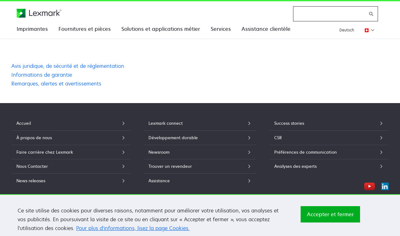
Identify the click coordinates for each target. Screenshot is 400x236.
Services (221, 28)
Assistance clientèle (266, 28)
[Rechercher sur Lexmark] (371, 14)
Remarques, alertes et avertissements (56, 83)
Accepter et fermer (330, 219)
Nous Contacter (71, 166)
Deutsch (346, 30)
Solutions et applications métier (160, 28)
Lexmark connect (200, 123)
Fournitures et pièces (84, 28)
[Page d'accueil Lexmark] (39, 13)
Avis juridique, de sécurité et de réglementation (67, 66)
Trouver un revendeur (200, 166)
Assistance (200, 181)
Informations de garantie (41, 74)
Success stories (329, 123)
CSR (329, 137)
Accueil (71, 123)
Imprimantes (32, 28)
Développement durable (200, 137)
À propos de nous (71, 137)
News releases (71, 181)
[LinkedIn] (385, 185)
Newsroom (200, 152)
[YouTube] (369, 185)
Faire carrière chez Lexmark (71, 152)
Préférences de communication (329, 152)
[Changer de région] (368, 30)
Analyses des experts (329, 166)
